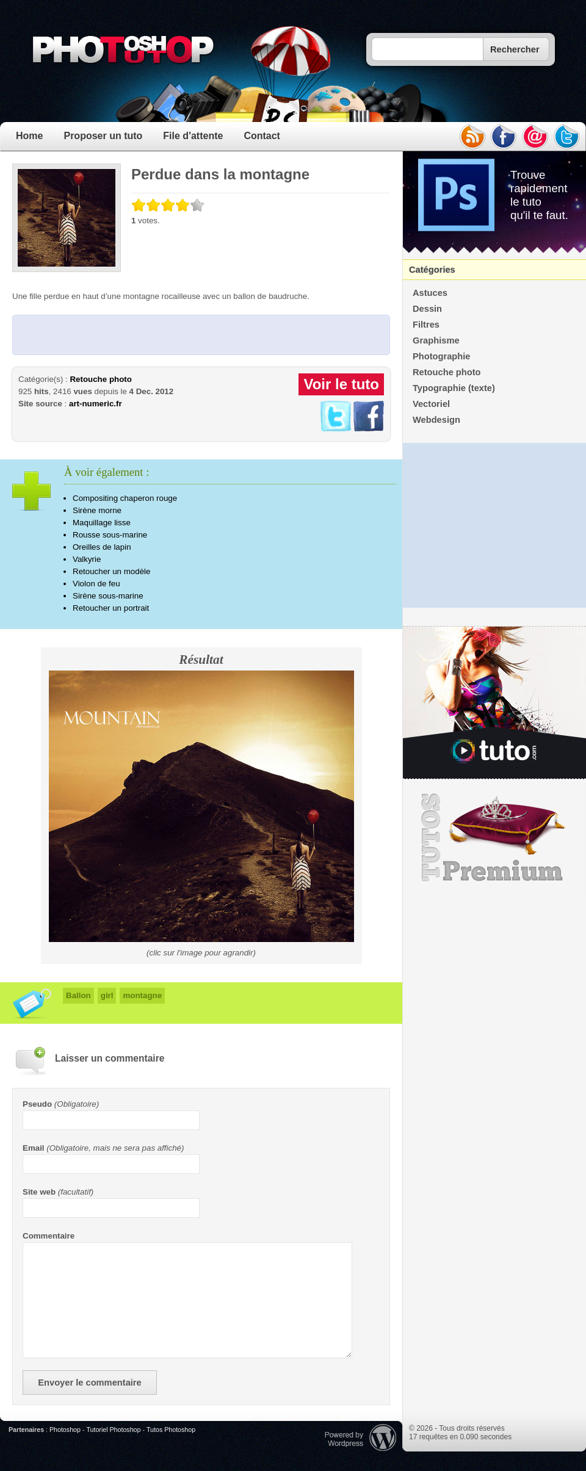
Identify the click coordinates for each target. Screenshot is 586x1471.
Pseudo (37, 1104)
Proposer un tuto (102, 136)
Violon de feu (96, 583)
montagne (142, 995)
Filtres (426, 324)
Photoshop (65, 1429)
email (535, 136)
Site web (39, 1191)
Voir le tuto (341, 384)
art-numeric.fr (95, 403)
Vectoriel (431, 404)
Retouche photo (100, 379)
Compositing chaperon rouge (125, 498)
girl (107, 995)
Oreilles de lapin (102, 547)
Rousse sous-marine (110, 534)
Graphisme (436, 340)
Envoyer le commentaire (89, 1382)
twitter (567, 136)
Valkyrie (87, 559)
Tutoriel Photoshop (113, 1429)
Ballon (78, 995)
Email (34, 1148)
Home (29, 136)
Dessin (427, 309)
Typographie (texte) (454, 388)
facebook (503, 136)
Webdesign (436, 420)
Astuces (430, 293)
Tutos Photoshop (170, 1429)
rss (471, 136)
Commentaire (48, 1235)
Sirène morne (97, 510)
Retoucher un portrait (111, 608)
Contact (262, 136)
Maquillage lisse (102, 522)
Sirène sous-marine (108, 595)
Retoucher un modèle (111, 571)
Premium (494, 837)
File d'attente (193, 136)
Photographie (441, 356)
